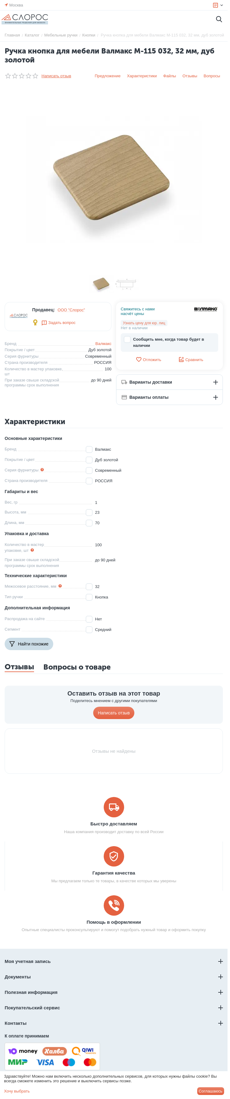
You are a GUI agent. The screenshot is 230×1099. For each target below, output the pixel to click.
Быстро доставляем (113, 823)
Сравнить (190, 359)
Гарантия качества (113, 872)
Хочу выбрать (17, 1091)
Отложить (148, 359)
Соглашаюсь (211, 1091)
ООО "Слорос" (71, 310)
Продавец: (43, 309)
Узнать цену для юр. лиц (144, 323)
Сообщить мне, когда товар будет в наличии (164, 342)
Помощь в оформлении (114, 922)
